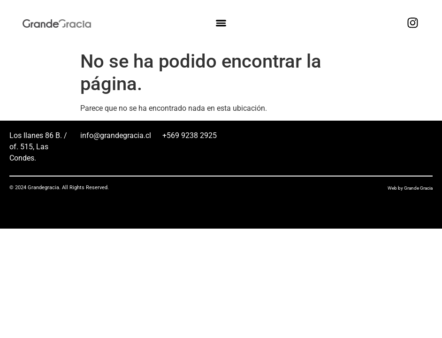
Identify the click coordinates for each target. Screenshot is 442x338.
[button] (221, 23)
